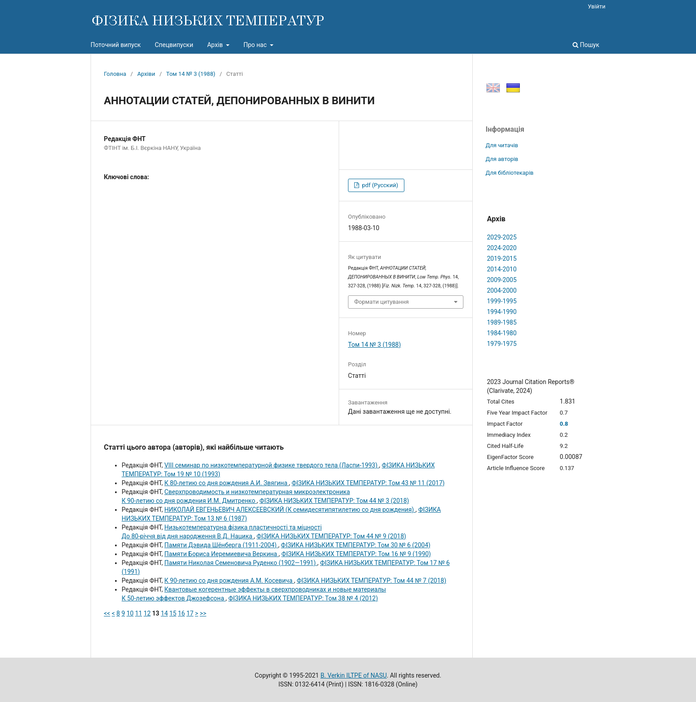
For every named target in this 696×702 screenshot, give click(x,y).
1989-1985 (502, 322)
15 (173, 613)
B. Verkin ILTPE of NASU (353, 675)
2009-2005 (502, 279)
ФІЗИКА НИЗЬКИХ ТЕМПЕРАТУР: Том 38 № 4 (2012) (303, 598)
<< (107, 613)
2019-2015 (502, 258)
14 (164, 613)
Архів (216, 44)
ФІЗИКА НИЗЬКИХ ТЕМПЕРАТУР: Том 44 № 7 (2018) (371, 580)
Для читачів (502, 145)
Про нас (255, 44)
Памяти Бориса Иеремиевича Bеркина (221, 553)
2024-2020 (502, 247)
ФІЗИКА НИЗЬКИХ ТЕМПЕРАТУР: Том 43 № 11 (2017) (368, 482)
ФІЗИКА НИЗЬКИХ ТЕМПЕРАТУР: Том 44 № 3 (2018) (334, 500)
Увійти (596, 6)
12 (147, 613)
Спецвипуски (174, 44)
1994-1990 (502, 311)
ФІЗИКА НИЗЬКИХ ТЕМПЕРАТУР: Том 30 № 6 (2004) (356, 545)
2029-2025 (502, 237)
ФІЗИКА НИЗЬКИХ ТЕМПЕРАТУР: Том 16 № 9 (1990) (356, 553)
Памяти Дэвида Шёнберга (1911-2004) (221, 545)
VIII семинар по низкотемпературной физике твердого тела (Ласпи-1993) (271, 465)
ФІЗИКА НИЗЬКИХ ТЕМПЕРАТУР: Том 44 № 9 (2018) (331, 536)
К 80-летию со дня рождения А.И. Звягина (226, 482)
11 (138, 613)
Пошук (586, 44)
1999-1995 (502, 301)
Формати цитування (381, 301)
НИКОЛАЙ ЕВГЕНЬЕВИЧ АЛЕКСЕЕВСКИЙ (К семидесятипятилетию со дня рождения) (289, 509)
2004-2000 (502, 290)
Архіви (146, 74)
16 (181, 613)
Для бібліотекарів (510, 172)
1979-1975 (502, 343)
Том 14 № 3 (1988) (190, 74)
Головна (115, 74)
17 (190, 613)
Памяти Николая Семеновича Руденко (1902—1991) (240, 562)
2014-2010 (502, 269)
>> (203, 613)
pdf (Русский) (379, 185)
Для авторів (502, 159)
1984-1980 (502, 333)
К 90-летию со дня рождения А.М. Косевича (229, 580)
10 (130, 613)
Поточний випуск (116, 44)
